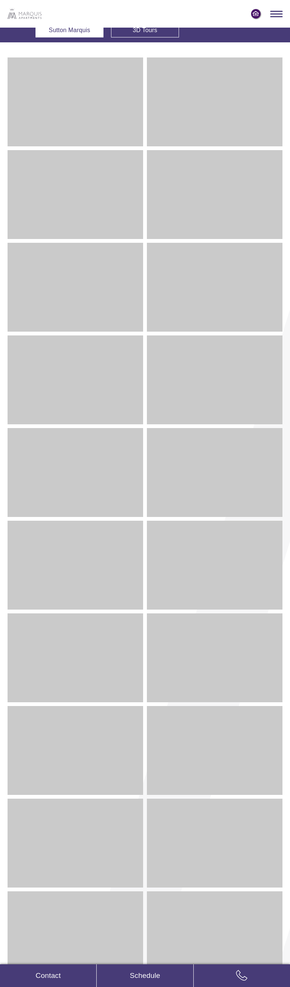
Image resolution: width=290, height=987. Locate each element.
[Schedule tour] (145, 975)
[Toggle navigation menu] (276, 14)
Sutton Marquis (69, 30)
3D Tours (145, 30)
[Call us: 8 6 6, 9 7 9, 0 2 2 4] (242, 975)
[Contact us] (48, 975)
